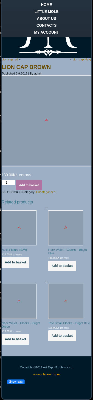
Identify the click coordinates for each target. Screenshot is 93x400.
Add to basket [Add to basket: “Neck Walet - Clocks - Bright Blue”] (62, 266)
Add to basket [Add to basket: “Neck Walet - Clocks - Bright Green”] (15, 339)
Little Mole (46, 12)
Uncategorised (45, 192)
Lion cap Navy (82, 59)
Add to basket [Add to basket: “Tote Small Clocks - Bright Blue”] (62, 335)
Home (46, 5)
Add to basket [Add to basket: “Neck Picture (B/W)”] (15, 262)
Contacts (47, 25)
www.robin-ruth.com (46, 374)
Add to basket (29, 185)
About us (46, 19)
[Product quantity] (8, 182)
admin (38, 73)
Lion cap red (10, 59)
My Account (46, 32)
